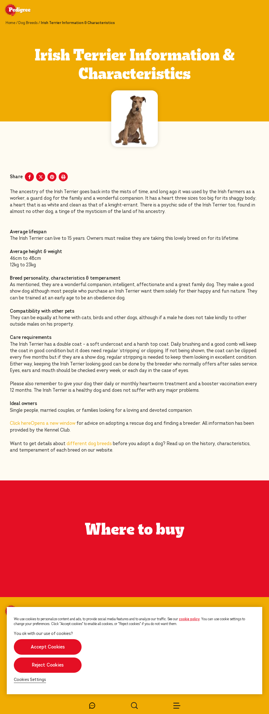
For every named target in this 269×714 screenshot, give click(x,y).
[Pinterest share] (51, 176)
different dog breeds (89, 443)
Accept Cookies (48, 647)
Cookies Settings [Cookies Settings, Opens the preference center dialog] (30, 679)
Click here (42, 423)
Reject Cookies (48, 665)
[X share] (40, 176)
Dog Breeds (28, 23)
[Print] (63, 176)
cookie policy (189, 619)
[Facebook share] (29, 176)
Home (10, 23)
